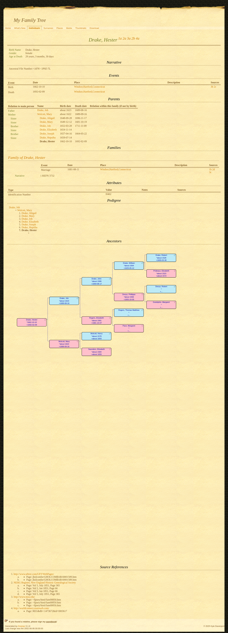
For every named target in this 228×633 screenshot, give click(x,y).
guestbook (51, 621)
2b (133, 38)
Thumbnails (80, 28)
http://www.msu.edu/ (24, 596)
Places (60, 28)
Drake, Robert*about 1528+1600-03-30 (161, 257)
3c (210, 172)
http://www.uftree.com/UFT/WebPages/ (34, 574)
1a (120, 38)
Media (69, 28)
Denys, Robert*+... (161, 289)
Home (8, 28)
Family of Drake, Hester (26, 158)
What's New (19, 28)
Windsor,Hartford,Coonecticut (89, 86)
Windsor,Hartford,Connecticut (115, 169)
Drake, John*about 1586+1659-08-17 (96, 281)
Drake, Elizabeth (48, 129)
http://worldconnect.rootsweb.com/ (31, 608)
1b (210, 169)
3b (212, 86)
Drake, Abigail (47, 118)
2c (215, 86)
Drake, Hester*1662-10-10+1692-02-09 (32, 322)
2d (213, 169)
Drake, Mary (46, 122)
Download (94, 28)
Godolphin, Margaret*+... (161, 304)
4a (137, 38)
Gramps (21, 626)
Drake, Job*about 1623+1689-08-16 (64, 300)
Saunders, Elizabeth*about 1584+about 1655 (96, 351)
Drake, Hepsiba (48, 137)
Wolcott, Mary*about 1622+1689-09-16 (64, 344)
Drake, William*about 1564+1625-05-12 (129, 265)
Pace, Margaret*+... (129, 328)
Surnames (48, 28)
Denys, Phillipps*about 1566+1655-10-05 (129, 297)
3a (128, 38)
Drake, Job (42, 110)
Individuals (34, 28)
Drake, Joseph (47, 133)
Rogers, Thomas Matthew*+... (128, 312)
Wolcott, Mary (44, 114)
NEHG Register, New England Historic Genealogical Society (45, 582)
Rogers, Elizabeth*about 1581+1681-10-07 (96, 320)
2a (124, 38)
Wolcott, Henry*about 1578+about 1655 (97, 336)
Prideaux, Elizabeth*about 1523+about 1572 (161, 273)
